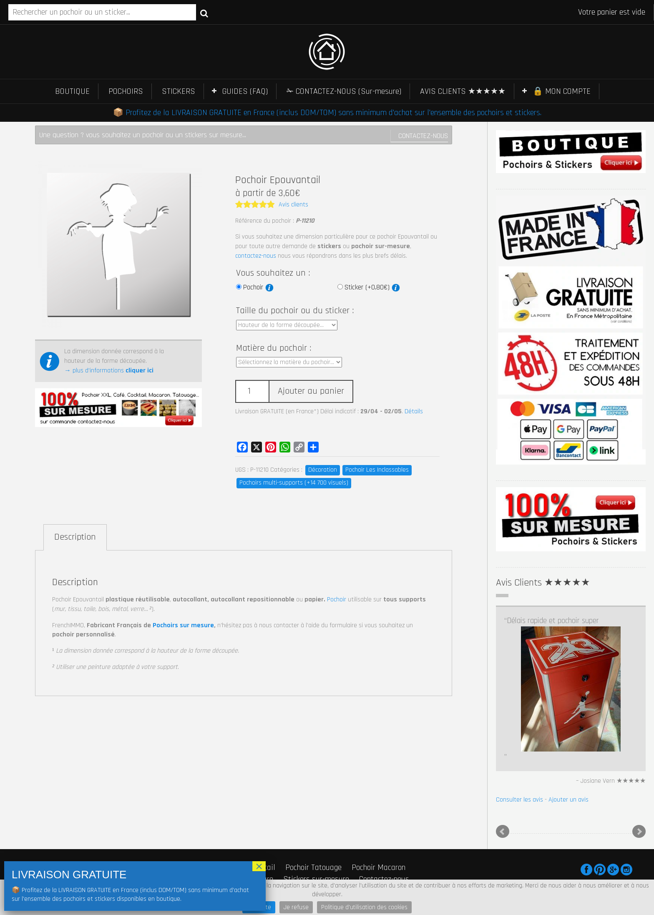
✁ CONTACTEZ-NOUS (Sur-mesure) (344, 91)
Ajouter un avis (568, 799)
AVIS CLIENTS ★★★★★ (463, 91)
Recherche (204, 13)
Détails (414, 411)
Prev (502, 831)
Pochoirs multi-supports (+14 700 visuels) (293, 482)
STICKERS (178, 91)
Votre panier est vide (611, 12)
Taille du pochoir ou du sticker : (295, 310)
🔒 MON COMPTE (562, 91)
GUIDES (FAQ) (245, 91)
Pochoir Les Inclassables (377, 469)
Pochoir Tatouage (313, 867)
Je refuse (296, 907)
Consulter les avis (519, 799)
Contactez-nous (423, 136)
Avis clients (293, 204)
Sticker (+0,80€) (372, 287)
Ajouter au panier (311, 391)
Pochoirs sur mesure (183, 625)
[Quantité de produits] (252, 391)
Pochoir (258, 287)
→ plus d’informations (108, 370)
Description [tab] (75, 537)
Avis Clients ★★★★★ (543, 582)
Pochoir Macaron (378, 867)
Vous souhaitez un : (273, 273)
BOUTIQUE (72, 91)
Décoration (322, 469)
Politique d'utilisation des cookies (364, 907)
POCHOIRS (125, 91)
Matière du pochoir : (273, 348)
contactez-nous (255, 255)
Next (639, 831)
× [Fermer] (259, 866)
